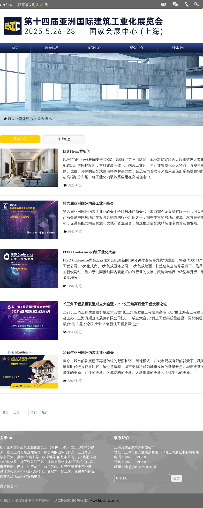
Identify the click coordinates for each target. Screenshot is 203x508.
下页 (34, 412)
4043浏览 (72, 332)
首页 (15, 48)
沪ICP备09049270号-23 (71, 500)
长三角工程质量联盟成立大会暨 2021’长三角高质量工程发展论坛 (115, 304)
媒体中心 (179, 48)
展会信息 (52, 48)
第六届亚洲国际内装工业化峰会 (88, 203)
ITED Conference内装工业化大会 (89, 252)
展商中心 (94, 48)
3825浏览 (72, 185)
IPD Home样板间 (76, 151)
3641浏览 (72, 231)
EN (10, 5)
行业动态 (64, 139)
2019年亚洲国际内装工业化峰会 (88, 353)
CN (2, 5)
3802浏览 (72, 286)
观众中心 (136, 48)
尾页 (45, 412)
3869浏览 (72, 381)
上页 (16, 412)
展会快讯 (20, 139)
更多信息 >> (9, 486)
